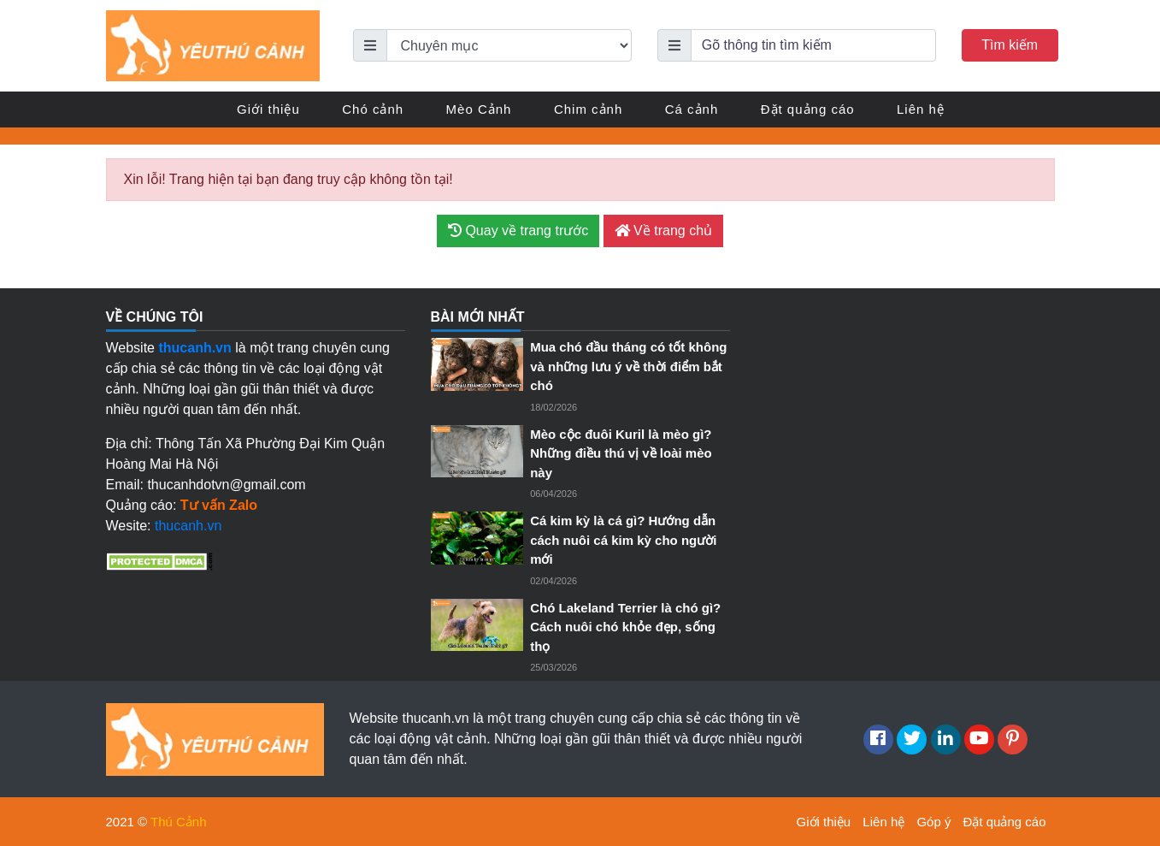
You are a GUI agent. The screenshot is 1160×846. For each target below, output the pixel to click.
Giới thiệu (268, 109)
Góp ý (933, 821)
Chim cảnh (588, 109)
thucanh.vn (188, 525)
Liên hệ (921, 109)
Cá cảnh (692, 109)
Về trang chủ (663, 230)
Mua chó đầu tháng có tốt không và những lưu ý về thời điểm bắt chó (628, 366)
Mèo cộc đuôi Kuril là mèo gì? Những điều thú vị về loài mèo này (621, 453)
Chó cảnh (372, 109)
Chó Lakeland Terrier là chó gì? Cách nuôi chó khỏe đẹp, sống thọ (625, 627)
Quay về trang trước (518, 230)
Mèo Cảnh (479, 109)
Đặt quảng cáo (808, 109)
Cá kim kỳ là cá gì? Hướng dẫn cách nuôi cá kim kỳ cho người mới (623, 539)
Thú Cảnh (178, 821)
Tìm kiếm (1009, 45)
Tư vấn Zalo (218, 505)
